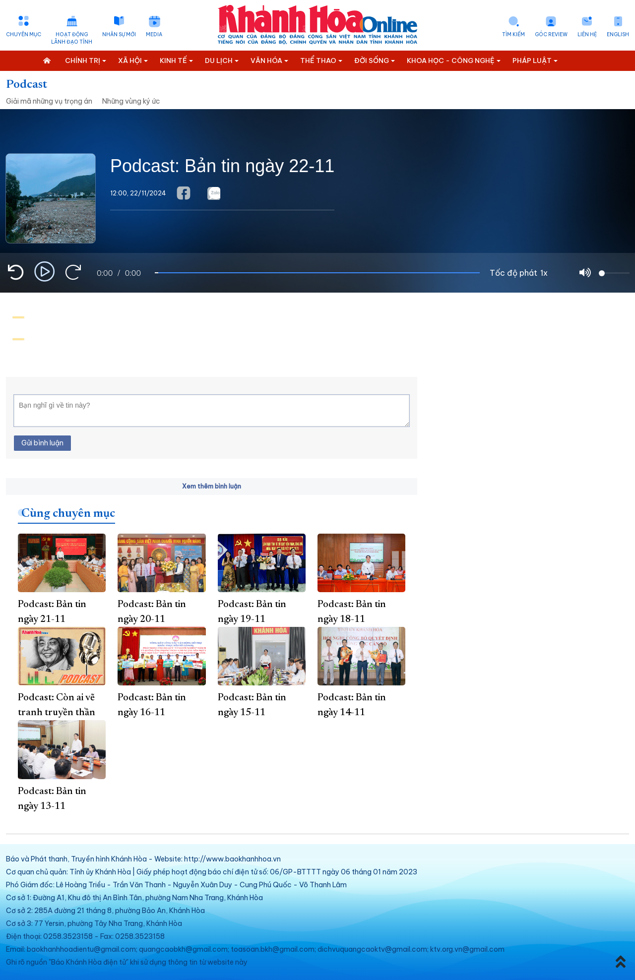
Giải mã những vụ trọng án (49, 101)
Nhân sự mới (119, 34)
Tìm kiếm (513, 34)
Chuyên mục (23, 34)
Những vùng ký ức (131, 101)
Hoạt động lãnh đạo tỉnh (71, 38)
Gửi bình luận (42, 442)
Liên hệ (587, 34)
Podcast (26, 85)
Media (154, 34)
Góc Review (551, 34)
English (618, 34)
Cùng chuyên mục (68, 514)
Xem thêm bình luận (211, 486)
